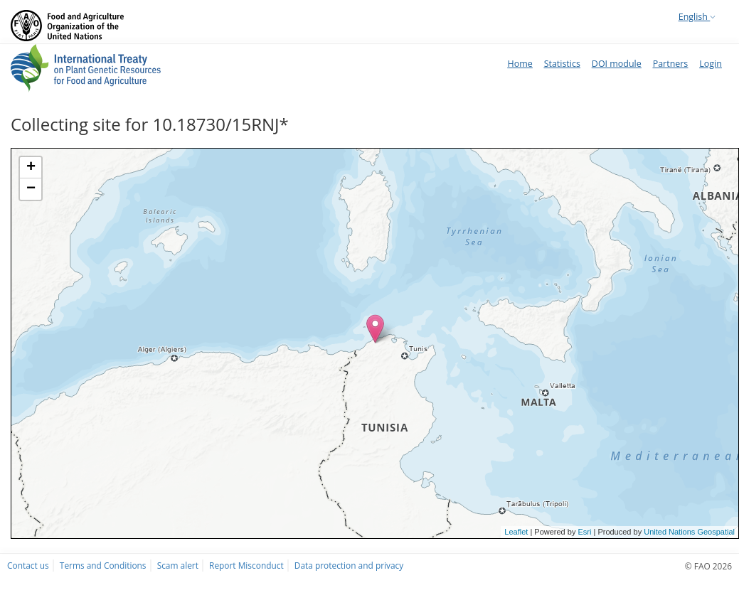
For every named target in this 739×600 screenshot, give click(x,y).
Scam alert (177, 565)
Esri (584, 531)
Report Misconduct (246, 565)
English (697, 17)
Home (519, 64)
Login (710, 64)
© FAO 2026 (708, 566)
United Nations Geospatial (689, 531)
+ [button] (31, 167)
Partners (671, 64)
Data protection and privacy (348, 565)
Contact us (28, 565)
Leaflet (516, 531)
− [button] (31, 189)
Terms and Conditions (103, 565)
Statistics (562, 64)
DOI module (617, 64)
